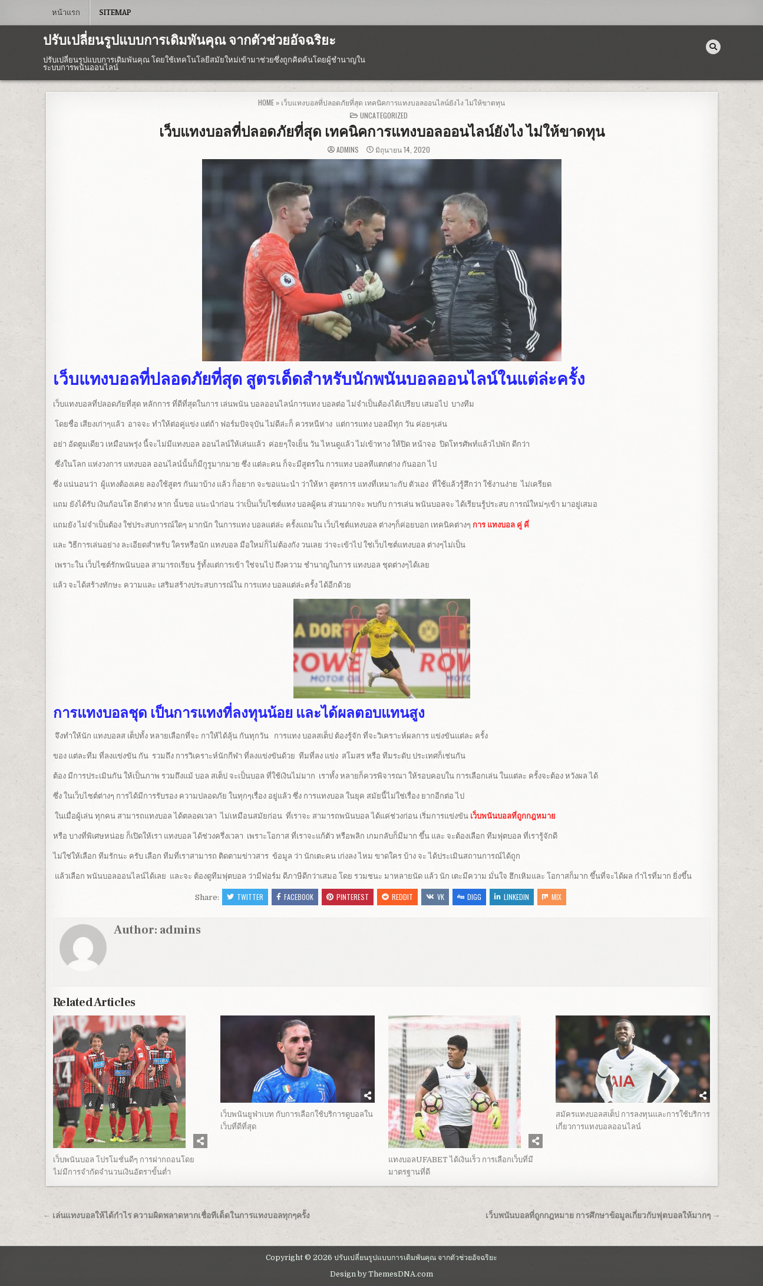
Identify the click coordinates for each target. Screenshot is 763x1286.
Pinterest (347, 897)
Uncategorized (384, 115)
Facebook (294, 897)
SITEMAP (115, 12)
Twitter (245, 897)
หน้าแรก (66, 12)
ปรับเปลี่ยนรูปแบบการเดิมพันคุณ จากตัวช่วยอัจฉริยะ (189, 40)
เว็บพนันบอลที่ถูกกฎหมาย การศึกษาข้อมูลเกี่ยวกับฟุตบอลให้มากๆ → (603, 1215)
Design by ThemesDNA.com (381, 1274)
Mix (551, 897)
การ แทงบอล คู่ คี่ (501, 524)
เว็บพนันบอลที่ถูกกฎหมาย (513, 816)
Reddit (397, 897)
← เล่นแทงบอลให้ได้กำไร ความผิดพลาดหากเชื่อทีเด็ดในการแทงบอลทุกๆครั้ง (177, 1215)
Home (266, 102)
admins (347, 149)
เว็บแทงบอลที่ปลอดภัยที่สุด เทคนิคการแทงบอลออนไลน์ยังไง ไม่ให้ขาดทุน (382, 132)
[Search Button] (713, 46)
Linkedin (511, 897)
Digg (469, 897)
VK (435, 897)
